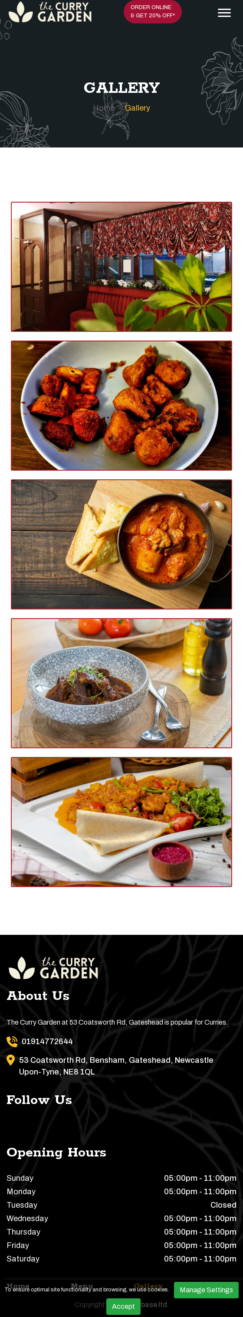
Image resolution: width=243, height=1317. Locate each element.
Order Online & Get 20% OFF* (153, 11)
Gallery (137, 108)
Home (104, 108)
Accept (123, 1306)
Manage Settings (206, 1290)
